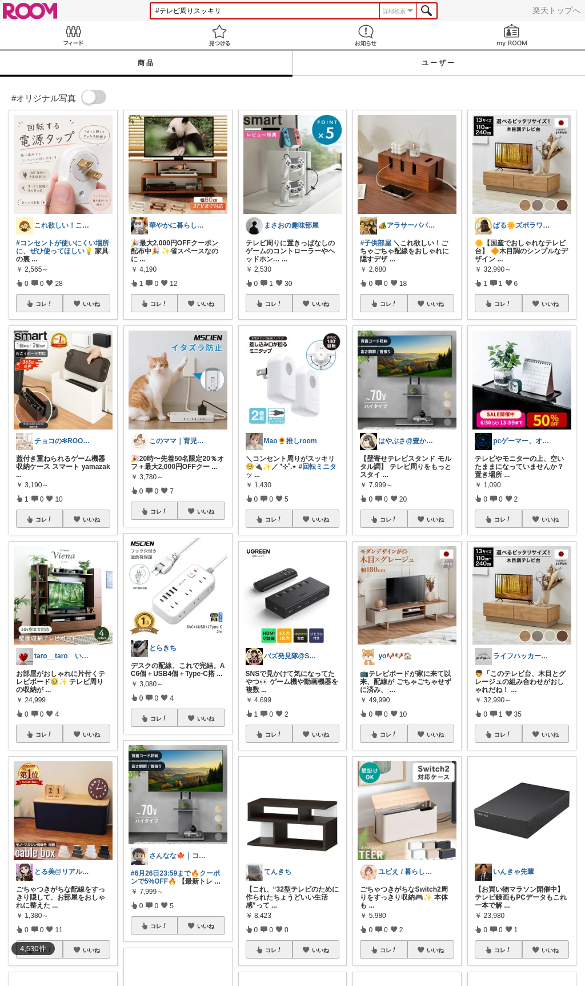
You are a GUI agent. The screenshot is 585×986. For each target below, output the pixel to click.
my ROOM (512, 35)
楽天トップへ (556, 10)
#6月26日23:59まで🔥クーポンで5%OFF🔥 (175, 877)
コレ (44, 304)
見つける (219, 35)
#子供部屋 (375, 243)
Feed (73, 35)
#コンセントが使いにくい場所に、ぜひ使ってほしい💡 (62, 247)
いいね (91, 304)
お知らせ (365, 35)
